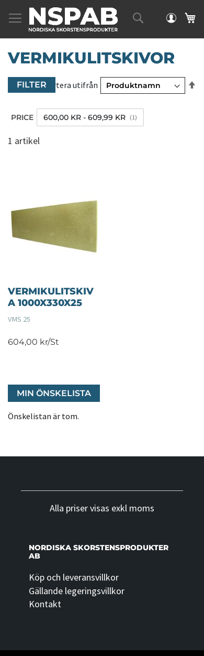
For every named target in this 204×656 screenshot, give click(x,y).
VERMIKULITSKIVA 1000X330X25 (51, 297)
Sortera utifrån (71, 85)
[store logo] (73, 19)
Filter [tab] (32, 85)
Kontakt (45, 604)
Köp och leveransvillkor (74, 577)
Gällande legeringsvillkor (76, 591)
